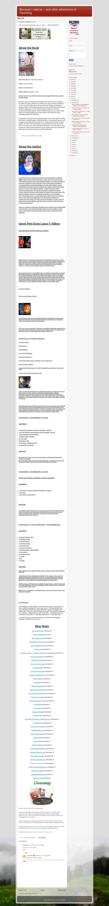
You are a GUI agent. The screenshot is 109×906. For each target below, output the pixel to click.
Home (42, 890)
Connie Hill (30, 855)
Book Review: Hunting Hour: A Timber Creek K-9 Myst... (81, 112)
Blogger (63, 900)
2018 (72, 96)
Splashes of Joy (37, 778)
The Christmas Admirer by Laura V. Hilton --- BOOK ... (80, 129)
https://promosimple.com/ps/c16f (42, 832)
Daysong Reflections (37, 774)
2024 (72, 83)
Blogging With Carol (37, 730)
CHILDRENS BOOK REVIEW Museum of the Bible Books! (79, 125)
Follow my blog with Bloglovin (76, 66)
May (73, 146)
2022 (72, 88)
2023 (72, 86)
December (74, 100)
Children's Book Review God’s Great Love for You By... (80, 122)
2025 (72, 81)
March (73, 150)
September (75, 138)
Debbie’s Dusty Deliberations (38, 767)
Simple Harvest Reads (37, 671)
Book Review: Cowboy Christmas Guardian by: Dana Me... (80, 115)
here (26, 135)
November (74, 102)
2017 (72, 98)
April (73, 148)
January (74, 152)
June (73, 144)
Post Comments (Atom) (31, 893)
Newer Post (22, 890)
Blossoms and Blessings (37, 690)
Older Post (61, 890)
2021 (72, 90)
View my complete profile (75, 73)
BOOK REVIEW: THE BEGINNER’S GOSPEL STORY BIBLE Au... (80, 105)
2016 (72, 155)
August (74, 140)
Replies (26, 852)
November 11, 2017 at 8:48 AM (36, 845)
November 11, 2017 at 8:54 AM (42, 855)
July (73, 142)
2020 (72, 92)
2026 (72, 79)
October (74, 135)
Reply (24, 849)
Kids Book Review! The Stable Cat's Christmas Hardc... (80, 108)
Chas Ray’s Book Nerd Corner (38, 693)
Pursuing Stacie (38, 723)
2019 (72, 94)
